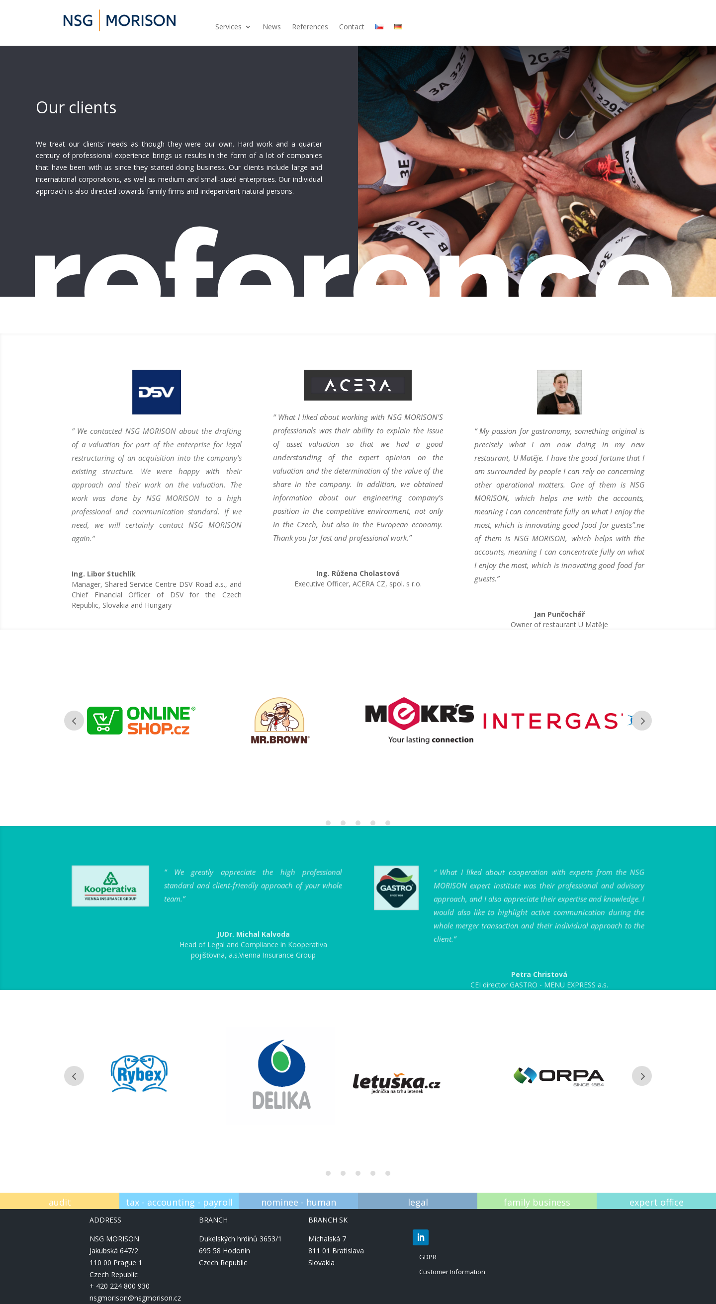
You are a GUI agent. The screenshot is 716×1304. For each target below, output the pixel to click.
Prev (74, 721)
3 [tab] (358, 822)
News (272, 27)
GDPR (428, 1256)
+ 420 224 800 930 (120, 1286)
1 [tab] (328, 822)
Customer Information (452, 1271)
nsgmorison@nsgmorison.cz (135, 1298)
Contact (351, 27)
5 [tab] (387, 822)
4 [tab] (372, 822)
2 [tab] (343, 822)
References (310, 27)
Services (228, 27)
